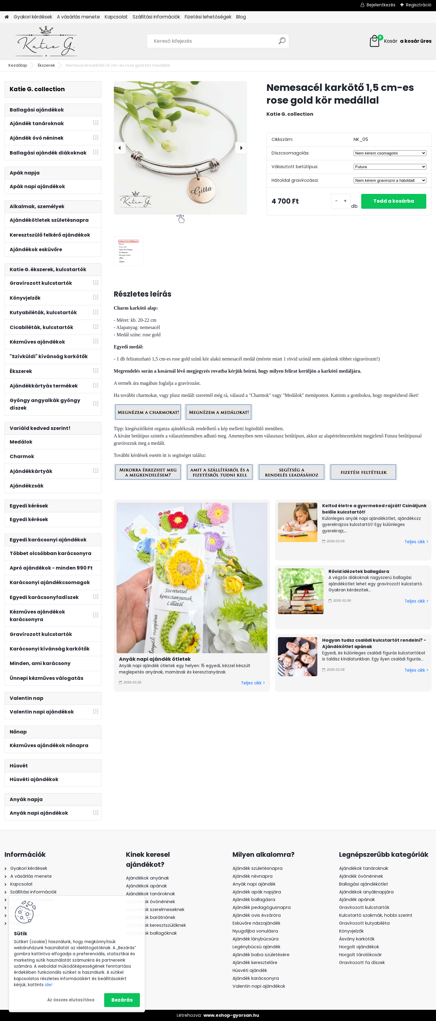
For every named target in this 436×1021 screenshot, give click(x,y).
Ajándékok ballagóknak (151, 933)
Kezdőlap (17, 65)
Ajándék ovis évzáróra (257, 915)
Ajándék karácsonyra (256, 978)
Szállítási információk (156, 17)
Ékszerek (46, 65)
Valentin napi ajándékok (259, 986)
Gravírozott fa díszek (362, 962)
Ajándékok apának (146, 886)
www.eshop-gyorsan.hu (231, 1015)
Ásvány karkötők (357, 939)
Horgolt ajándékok (359, 947)
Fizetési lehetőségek (208, 17)
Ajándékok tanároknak (150, 894)
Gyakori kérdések (33, 17)
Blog (241, 17)
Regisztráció (418, 5)
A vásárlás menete (78, 17)
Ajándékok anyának (147, 878)
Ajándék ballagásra (254, 899)
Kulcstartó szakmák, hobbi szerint (375, 915)
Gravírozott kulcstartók (364, 907)
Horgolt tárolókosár (360, 955)
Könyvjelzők (351, 931)
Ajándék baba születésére (261, 955)
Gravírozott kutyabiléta (364, 923)
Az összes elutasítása (70, 1000)
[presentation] (120, 148)
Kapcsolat (116, 17)
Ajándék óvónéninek (361, 876)
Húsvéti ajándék (250, 970)
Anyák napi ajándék (254, 884)
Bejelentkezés (381, 5)
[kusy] (341, 201)
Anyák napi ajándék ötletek (155, 659)
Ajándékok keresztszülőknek (156, 925)
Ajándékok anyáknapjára (366, 892)
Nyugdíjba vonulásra (255, 931)
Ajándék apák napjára (257, 892)
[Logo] (46, 41)
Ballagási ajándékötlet (363, 884)
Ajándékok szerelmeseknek (155, 909)
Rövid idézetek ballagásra (359, 571)
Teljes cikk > (253, 683)
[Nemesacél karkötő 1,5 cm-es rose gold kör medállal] (180, 148)
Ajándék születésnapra (257, 868)
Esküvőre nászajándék (256, 923)
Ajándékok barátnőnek (150, 917)
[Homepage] (7, 17)
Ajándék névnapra (252, 876)
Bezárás (122, 999)
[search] (282, 43)
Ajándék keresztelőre (255, 962)
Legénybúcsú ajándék (256, 947)
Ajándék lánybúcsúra (256, 939)
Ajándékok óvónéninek (150, 902)
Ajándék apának (357, 899)
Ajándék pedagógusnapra (262, 907)
